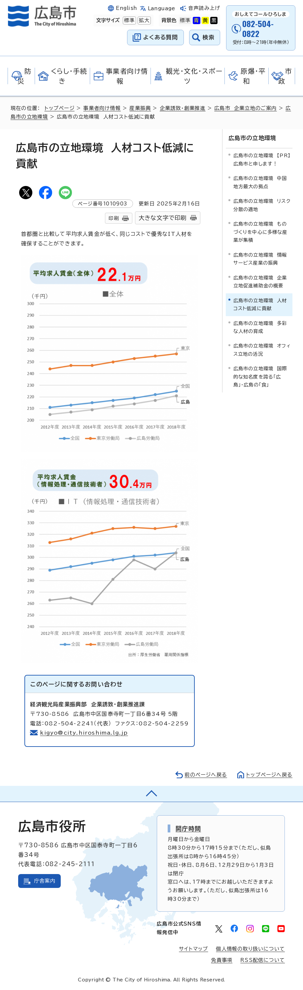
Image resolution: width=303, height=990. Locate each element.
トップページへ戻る (269, 774)
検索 (209, 37)
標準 (129, 20)
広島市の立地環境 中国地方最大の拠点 (260, 182)
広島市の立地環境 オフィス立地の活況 (262, 349)
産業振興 (140, 108)
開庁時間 (188, 828)
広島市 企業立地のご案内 (245, 108)
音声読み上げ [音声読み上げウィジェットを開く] (204, 8)
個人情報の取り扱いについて (250, 948)
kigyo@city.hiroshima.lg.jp (84, 732)
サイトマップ (193, 948)
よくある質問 (160, 37)
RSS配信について (262, 960)
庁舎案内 (44, 880)
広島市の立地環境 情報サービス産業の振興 (260, 258)
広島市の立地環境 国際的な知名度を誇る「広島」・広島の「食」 (260, 376)
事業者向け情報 (101, 108)
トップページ (60, 108)
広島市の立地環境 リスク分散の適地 (262, 205)
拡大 (144, 20)
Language (161, 8)
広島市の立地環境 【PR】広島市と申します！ (262, 159)
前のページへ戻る (206, 774)
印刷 (113, 218)
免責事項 (221, 960)
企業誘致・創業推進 (183, 108)
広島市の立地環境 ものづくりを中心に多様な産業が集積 (260, 231)
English (126, 8)
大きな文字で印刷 (163, 218)
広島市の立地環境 (252, 138)
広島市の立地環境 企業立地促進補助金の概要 (260, 281)
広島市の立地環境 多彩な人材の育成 (260, 327)
